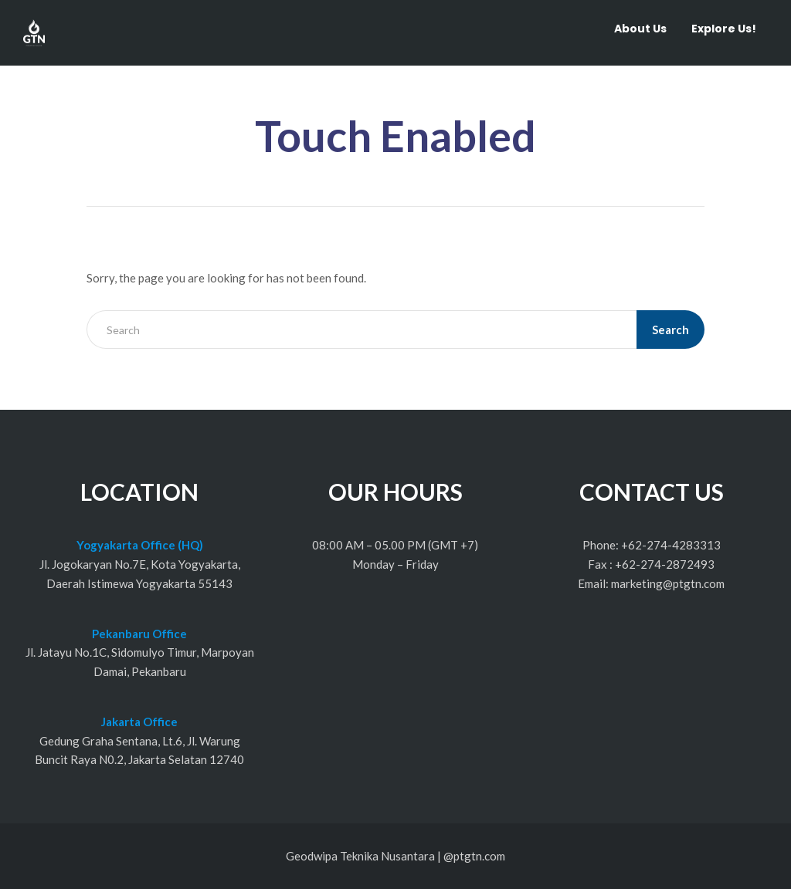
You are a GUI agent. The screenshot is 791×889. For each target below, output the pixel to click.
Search (670, 329)
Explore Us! (723, 28)
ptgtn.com (479, 856)
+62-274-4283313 (671, 545)
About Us (640, 28)
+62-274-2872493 (665, 564)
